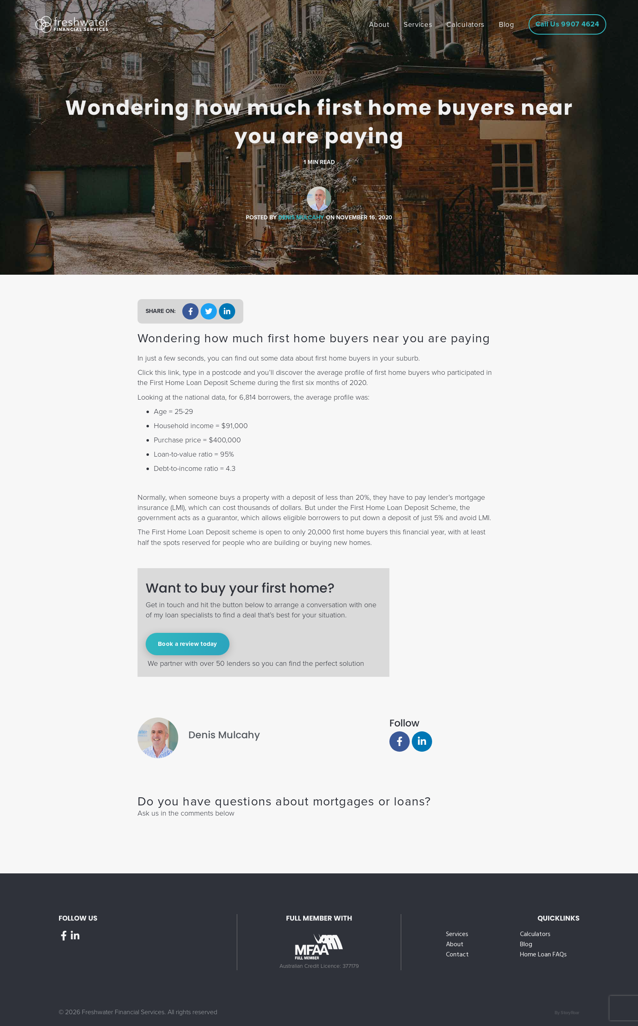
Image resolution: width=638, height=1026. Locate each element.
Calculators (535, 934)
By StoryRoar (567, 1012)
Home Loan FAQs (543, 955)
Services (457, 934)
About (454, 945)
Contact (457, 955)
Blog (526, 945)
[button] (190, 311)
